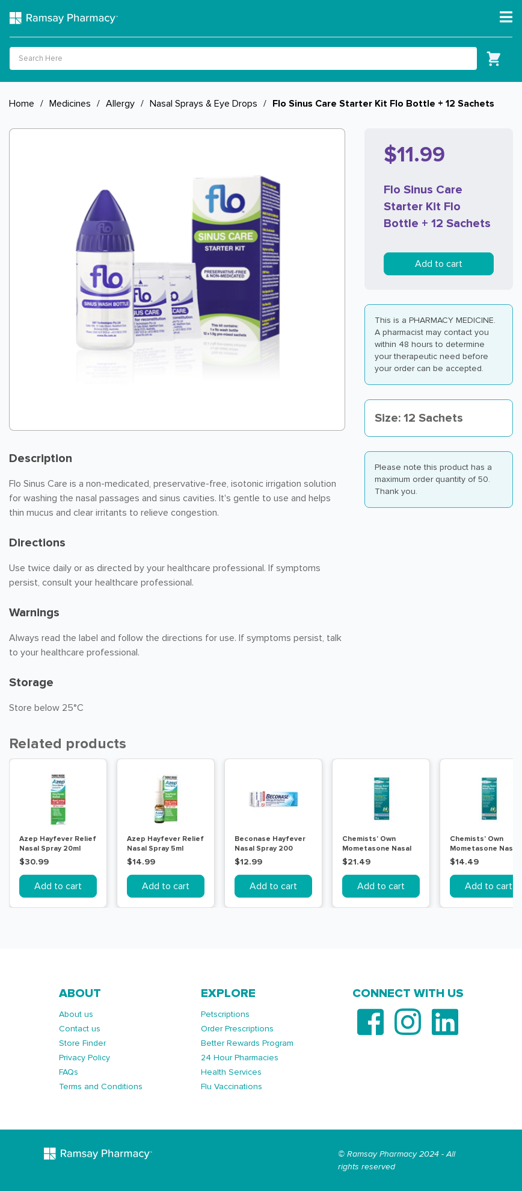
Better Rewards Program (247, 1043)
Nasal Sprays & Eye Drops (203, 104)
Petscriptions (225, 1014)
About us (76, 1014)
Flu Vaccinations (231, 1086)
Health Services (231, 1072)
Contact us (79, 1029)
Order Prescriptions (237, 1029)
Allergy (120, 104)
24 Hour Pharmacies (239, 1057)
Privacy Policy (84, 1057)
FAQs (68, 1072)
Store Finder (82, 1043)
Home (21, 104)
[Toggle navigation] (506, 17)
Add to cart (438, 264)
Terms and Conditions (101, 1086)
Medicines (70, 104)
